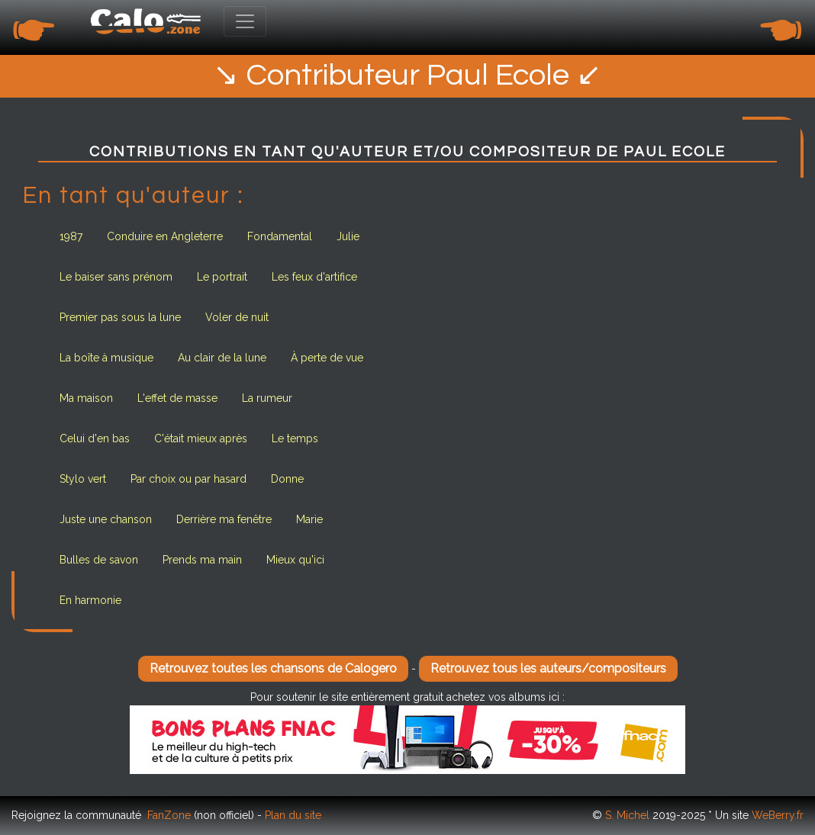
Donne (287, 479)
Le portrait (222, 277)
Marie (309, 519)
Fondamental (279, 236)
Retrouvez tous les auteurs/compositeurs (548, 668)
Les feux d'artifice (314, 277)
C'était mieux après (200, 438)
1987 (71, 236)
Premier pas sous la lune (120, 317)
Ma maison (86, 398)
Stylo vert (83, 479)
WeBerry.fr (778, 815)
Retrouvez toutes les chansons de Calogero (273, 668)
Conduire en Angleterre (165, 236)
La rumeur (267, 398)
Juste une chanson (106, 519)
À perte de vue (327, 358)
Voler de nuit (237, 317)
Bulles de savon (99, 560)
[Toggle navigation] (245, 21)
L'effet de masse (177, 398)
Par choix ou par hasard (188, 479)
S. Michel (627, 815)
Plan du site (293, 815)
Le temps (295, 438)
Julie (348, 236)
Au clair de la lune (222, 358)
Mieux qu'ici (295, 560)
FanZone (169, 815)
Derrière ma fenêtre (224, 519)
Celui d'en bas (95, 438)
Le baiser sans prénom (116, 277)
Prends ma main (202, 560)
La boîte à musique (106, 358)
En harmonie (90, 600)
